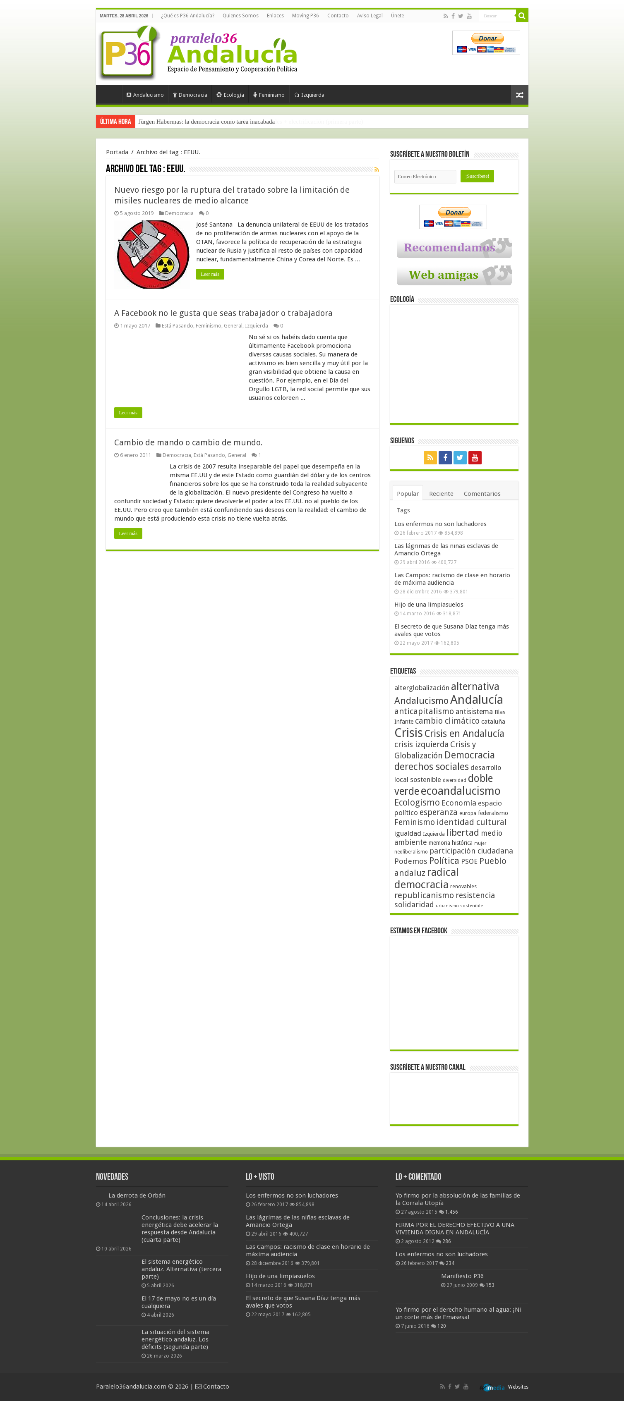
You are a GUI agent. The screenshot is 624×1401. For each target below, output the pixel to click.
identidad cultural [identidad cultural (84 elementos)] (472, 822)
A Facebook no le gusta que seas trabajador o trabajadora (223, 313)
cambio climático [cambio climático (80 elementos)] (447, 721)
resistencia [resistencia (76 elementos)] (475, 895)
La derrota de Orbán (137, 1195)
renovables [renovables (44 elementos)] (463, 886)
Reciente (441, 493)
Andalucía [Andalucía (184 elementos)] (476, 700)
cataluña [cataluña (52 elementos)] (493, 721)
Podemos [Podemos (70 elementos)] (410, 861)
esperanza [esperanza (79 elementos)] (439, 812)
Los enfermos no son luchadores (440, 524)
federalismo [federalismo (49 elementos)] (493, 813)
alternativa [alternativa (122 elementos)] (475, 687)
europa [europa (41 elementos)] (467, 813)
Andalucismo (145, 95)
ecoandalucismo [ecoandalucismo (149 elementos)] (461, 790)
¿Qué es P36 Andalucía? (187, 16)
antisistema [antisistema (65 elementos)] (474, 712)
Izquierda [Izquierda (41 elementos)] (434, 834)
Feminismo (269, 95)
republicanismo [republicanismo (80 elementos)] (424, 895)
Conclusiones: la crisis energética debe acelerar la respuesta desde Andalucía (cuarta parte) (180, 1228)
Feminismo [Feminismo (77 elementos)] (414, 822)
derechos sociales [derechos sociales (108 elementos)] (431, 766)
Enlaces (275, 16)
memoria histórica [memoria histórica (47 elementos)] (451, 842)
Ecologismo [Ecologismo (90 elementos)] (417, 802)
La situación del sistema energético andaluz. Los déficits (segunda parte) (175, 1339)
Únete (397, 16)
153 (490, 1285)
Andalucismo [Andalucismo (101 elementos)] (421, 700)
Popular (408, 493)
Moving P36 (305, 16)
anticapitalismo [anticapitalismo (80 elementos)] (424, 711)
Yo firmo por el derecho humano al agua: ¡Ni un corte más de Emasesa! (458, 1313)
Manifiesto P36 (462, 1276)
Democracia (190, 95)
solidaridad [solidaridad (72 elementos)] (414, 904)
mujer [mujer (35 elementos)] (480, 843)
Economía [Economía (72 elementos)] (459, 803)
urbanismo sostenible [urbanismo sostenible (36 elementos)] (459, 905)
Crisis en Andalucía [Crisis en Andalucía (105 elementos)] (464, 733)
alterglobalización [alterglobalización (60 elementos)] (421, 688)
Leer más (210, 274)
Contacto (338, 16)
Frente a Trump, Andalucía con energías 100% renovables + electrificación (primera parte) (251, 121)
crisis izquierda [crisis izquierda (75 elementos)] (421, 744)
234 (450, 1263)
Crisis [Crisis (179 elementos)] (408, 733)
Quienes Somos (241, 16)
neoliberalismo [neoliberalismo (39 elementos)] (411, 852)
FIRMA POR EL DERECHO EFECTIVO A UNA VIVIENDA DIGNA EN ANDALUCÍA (455, 1228)
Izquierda (309, 95)
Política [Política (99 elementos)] (444, 860)
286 (446, 1241)
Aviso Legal (370, 16)
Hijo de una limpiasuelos (428, 604)
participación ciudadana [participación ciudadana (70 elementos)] (471, 850)
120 (441, 1326)
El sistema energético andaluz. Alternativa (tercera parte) (181, 1269)
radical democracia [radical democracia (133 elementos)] (426, 878)
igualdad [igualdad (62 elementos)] (407, 833)
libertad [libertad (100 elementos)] (462, 832)
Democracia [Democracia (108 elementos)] (469, 755)
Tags (403, 510)
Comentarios (482, 493)
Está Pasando (177, 326)
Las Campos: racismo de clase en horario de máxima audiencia (452, 578)
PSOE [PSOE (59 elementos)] (469, 861)
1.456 (451, 1212)
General (233, 326)
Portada (111, 94)
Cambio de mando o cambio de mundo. (188, 442)
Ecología (230, 95)
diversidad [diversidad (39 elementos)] (454, 780)
